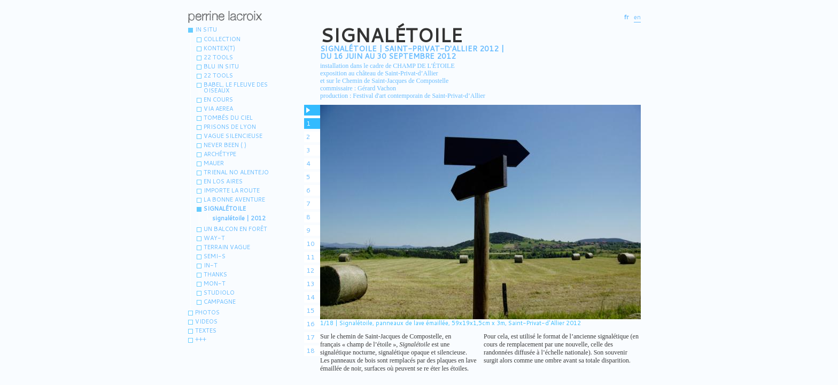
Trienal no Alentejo (236, 172)
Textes (205, 330)
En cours (218, 99)
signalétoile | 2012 (239, 218)
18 (310, 350)
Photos (207, 312)
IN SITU (206, 29)
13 (310, 283)
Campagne (220, 301)
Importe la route (232, 190)
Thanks (215, 274)
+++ (200, 339)
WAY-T (214, 238)
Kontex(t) (219, 48)
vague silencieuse (233, 136)
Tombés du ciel (228, 117)
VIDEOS (206, 321)
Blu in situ (221, 66)
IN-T (211, 265)
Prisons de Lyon (230, 126)
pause (312, 110)
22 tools (218, 57)
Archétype (220, 154)
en (637, 17)
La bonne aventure (234, 199)
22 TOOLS (218, 75)
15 (310, 310)
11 (310, 256)
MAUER (214, 163)
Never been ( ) (225, 145)
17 (310, 337)
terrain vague (227, 247)
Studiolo (219, 292)
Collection (222, 39)
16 (310, 323)
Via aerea (218, 108)
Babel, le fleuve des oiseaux (236, 87)
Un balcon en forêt (235, 229)
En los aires (223, 181)
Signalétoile (225, 208)
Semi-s (215, 256)
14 (310, 297)
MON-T (215, 283)
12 (310, 270)
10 (310, 243)
